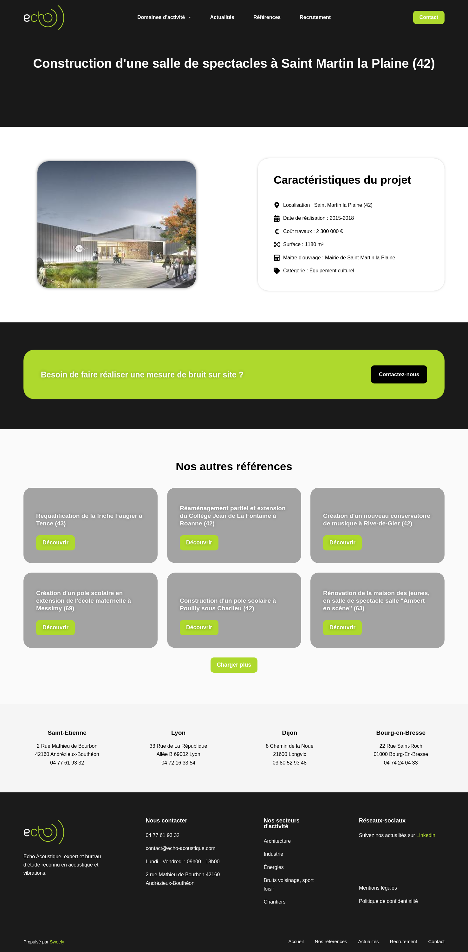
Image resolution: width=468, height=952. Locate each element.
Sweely (57, 941)
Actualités (222, 17)
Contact (429, 17)
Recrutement (315, 17)
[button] (234, 665)
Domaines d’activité (165, 17)
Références (267, 17)
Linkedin (425, 835)
